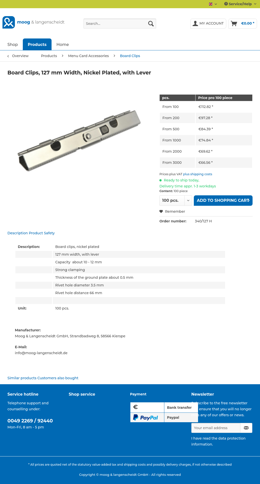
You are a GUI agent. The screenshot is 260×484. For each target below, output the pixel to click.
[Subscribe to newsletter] (246, 428)
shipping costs (134, 464)
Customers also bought (57, 378)
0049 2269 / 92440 (30, 421)
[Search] (151, 24)
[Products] (37, 44)
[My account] (208, 24)
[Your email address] (215, 428)
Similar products (21, 378)
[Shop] (12, 44)
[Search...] (120, 24)
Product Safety (42, 233)
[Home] (63, 44)
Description (17, 233)
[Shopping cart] (243, 24)
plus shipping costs (197, 174)
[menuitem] (120, 26)
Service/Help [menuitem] (238, 4)
